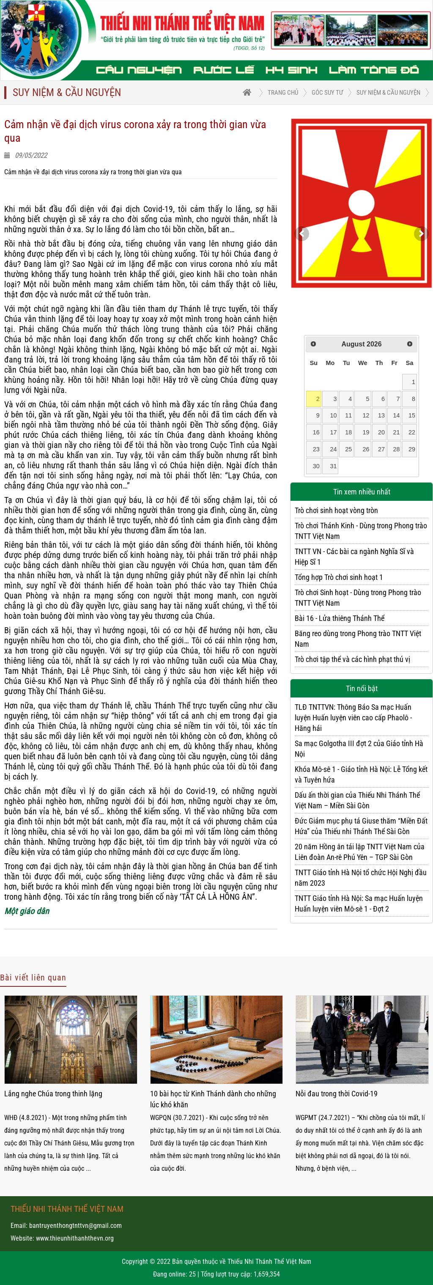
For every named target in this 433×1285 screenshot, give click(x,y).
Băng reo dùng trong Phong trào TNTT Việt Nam (358, 638)
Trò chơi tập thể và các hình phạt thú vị (352, 659)
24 (333, 449)
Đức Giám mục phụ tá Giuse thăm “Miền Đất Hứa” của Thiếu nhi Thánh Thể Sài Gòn (361, 826)
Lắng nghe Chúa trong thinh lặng (53, 1093)
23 (316, 449)
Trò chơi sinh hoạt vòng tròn (336, 510)
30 (316, 466)
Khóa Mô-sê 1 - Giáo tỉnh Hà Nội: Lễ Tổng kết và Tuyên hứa (361, 774)
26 (366, 449)
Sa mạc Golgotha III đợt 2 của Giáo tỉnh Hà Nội (359, 748)
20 (381, 432)
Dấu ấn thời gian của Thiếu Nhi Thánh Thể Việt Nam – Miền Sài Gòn (357, 800)
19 (366, 432)
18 (348, 432)
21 (396, 432)
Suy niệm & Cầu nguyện (388, 92)
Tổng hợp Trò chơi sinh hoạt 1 (339, 577)
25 (348, 449)
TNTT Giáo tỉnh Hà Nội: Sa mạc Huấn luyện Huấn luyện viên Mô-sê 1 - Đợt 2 (359, 903)
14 (396, 415)
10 (333, 415)
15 (411, 415)
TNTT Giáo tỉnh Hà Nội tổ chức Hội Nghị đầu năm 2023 (361, 877)
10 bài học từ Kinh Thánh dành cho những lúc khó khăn (213, 1099)
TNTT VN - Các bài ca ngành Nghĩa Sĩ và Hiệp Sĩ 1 (354, 556)
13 (381, 415)
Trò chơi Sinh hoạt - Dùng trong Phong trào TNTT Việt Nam (358, 597)
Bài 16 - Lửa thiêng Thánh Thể (339, 618)
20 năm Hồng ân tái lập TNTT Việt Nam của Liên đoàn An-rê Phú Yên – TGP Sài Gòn (360, 852)
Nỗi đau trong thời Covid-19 (337, 1093)
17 (333, 432)
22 (411, 432)
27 (381, 449)
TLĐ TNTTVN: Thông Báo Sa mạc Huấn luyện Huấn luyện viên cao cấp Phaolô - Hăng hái (353, 718)
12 (366, 415)
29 (411, 449)
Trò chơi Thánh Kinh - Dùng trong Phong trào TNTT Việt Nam (361, 531)
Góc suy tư (327, 92)
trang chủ (283, 92)
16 (316, 432)
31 (333, 466)
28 (396, 449)
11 (348, 415)
